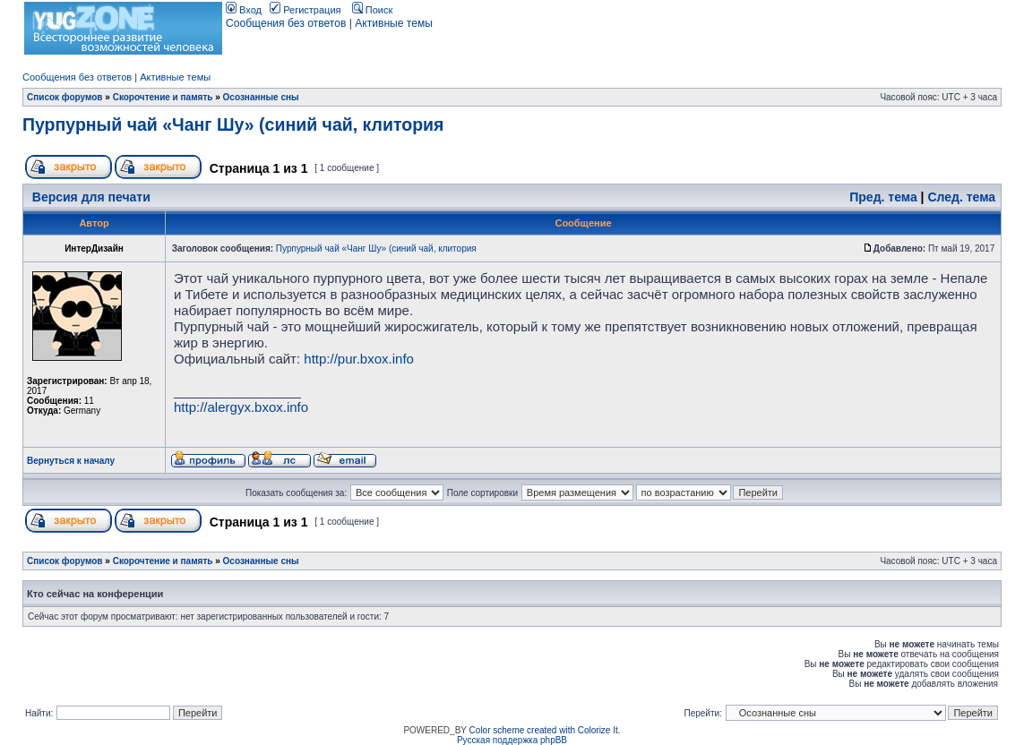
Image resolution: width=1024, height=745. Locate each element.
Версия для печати (91, 197)
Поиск (372, 9)
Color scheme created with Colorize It (543, 730)
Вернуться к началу (71, 461)
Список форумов (65, 97)
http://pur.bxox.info (359, 358)
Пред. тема (882, 197)
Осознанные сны (261, 97)
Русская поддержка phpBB (512, 740)
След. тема (961, 197)
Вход (244, 9)
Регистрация (305, 9)
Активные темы (394, 23)
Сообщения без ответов (286, 23)
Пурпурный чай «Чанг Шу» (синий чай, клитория (232, 124)
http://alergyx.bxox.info (241, 407)
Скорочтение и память (163, 97)
